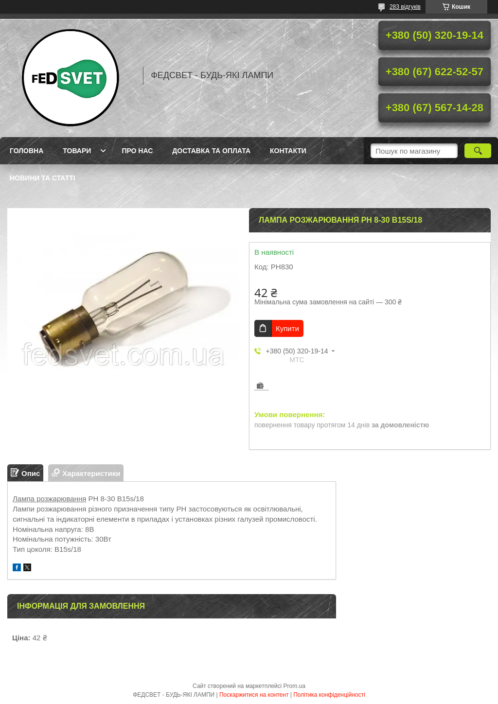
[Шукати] (477, 150)
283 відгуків (405, 6)
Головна (26, 151)
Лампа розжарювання (49, 498)
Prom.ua (294, 686)
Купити (287, 328)
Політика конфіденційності (329, 694)
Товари (77, 151)
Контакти (288, 151)
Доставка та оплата (211, 151)
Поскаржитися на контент (253, 694)
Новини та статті (42, 178)
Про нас (137, 151)
